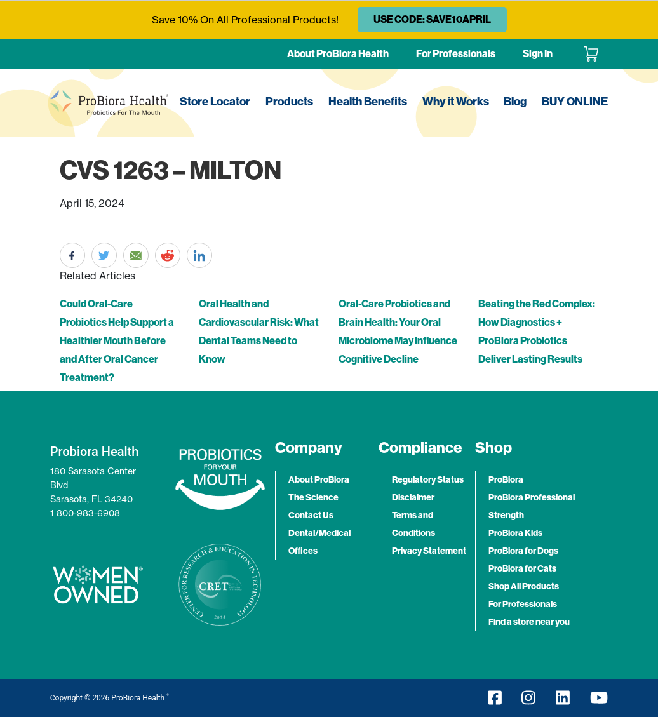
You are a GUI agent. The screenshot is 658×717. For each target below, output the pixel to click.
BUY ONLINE (575, 102)
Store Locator (215, 102)
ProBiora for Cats (522, 568)
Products (289, 102)
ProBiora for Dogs (523, 551)
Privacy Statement (429, 551)
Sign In (538, 54)
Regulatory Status (428, 479)
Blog (515, 102)
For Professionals (455, 54)
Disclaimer (413, 497)
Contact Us (310, 515)
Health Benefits (367, 102)
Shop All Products (523, 586)
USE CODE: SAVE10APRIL (432, 19)
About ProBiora (318, 479)
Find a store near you (529, 622)
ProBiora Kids (515, 533)
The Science (313, 497)
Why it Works (455, 102)
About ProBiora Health (338, 54)
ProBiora (505, 479)
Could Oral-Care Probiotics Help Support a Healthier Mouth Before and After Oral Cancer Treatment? (117, 341)
